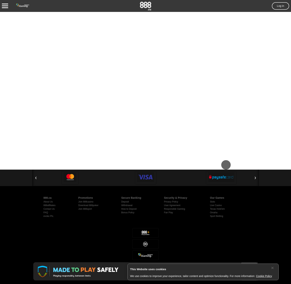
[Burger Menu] (5, 6)
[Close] (272, 268)
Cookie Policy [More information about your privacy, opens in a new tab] (264, 276)
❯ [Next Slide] (255, 178)
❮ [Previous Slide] (36, 178)
